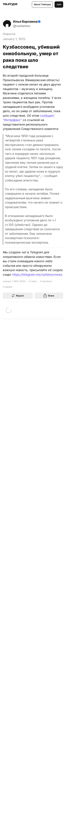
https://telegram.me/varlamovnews (37, 274)
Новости (9, 34)
